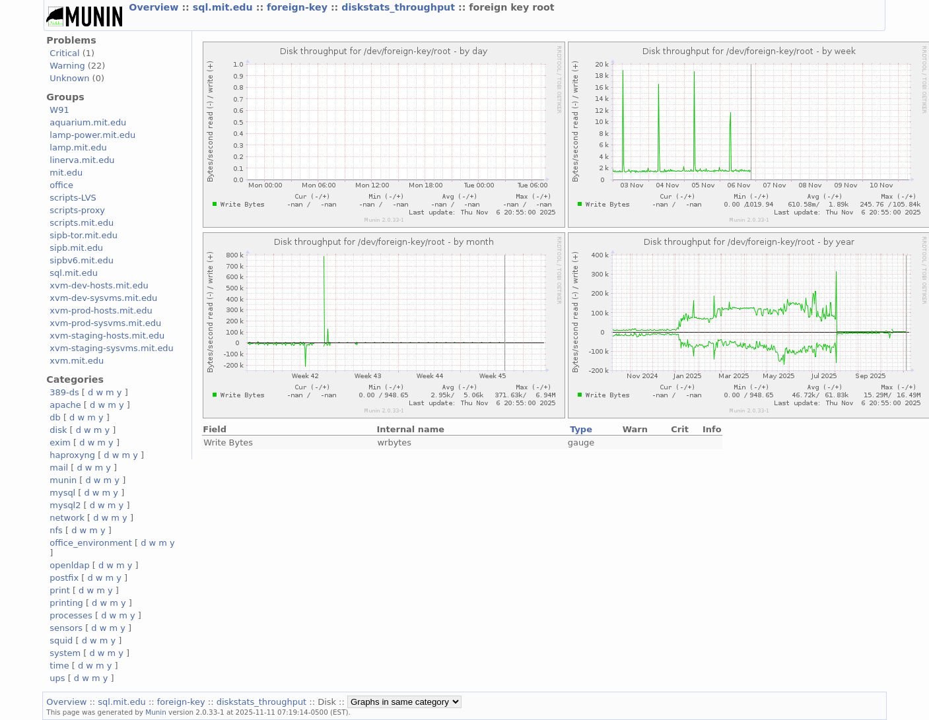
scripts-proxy (77, 210)
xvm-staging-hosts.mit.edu (107, 336)
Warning (67, 66)
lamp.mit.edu (78, 147)
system (65, 653)
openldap (69, 565)
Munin (155, 712)
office (61, 185)
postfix (64, 578)
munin (63, 480)
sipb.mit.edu (76, 248)
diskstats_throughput (399, 7)
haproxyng (72, 455)
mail (59, 468)
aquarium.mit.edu (88, 122)
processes (71, 615)
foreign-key (299, 7)
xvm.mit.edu (77, 361)
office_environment (91, 543)
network (67, 518)
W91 (59, 110)
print (59, 590)
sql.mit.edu (224, 7)
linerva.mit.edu (82, 160)
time (59, 666)
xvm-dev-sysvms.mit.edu (103, 298)
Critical (64, 53)
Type (581, 429)
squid (61, 640)
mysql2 (65, 505)
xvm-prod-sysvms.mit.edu (105, 323)
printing (66, 603)
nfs (56, 530)
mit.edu (66, 173)
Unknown (69, 78)
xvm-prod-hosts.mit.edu (101, 310)
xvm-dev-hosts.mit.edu (99, 285)
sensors (66, 628)
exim (60, 442)
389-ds (64, 392)
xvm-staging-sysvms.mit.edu (111, 348)
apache (65, 405)
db (55, 417)
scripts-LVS (73, 198)
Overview (155, 7)
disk (58, 430)
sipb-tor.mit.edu (84, 235)
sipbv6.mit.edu (82, 260)
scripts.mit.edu (82, 223)
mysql (62, 493)
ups (57, 678)
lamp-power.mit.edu (92, 135)
